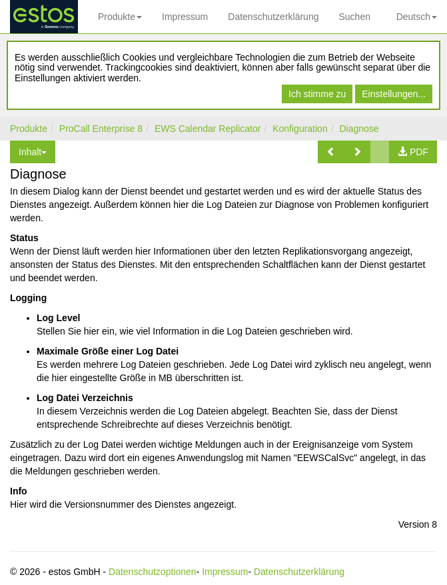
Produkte (120, 16)
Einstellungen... (394, 94)
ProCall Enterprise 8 (101, 128)
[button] (331, 152)
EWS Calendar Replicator (208, 128)
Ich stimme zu (317, 94)
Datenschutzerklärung (273, 16)
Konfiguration (300, 128)
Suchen (354, 16)
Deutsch (416, 16)
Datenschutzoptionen (153, 571)
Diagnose (358, 128)
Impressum (185, 16)
